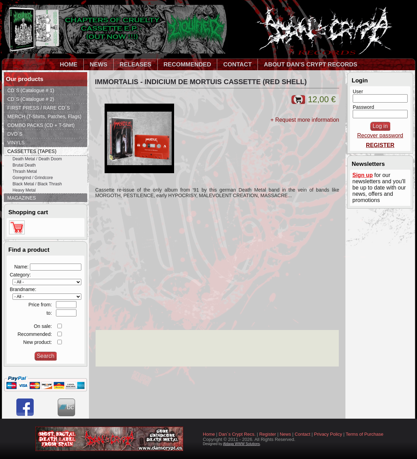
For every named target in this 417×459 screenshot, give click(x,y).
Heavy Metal (24, 190)
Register (267, 434)
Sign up (362, 175)
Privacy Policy (328, 434)
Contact (302, 434)
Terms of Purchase (364, 434)
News (285, 434)
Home (209, 434)
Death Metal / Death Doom (37, 158)
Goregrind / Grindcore (33, 177)
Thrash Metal (25, 171)
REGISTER (380, 145)
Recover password (380, 135)
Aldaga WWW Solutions (241, 444)
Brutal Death (24, 165)
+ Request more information (304, 120)
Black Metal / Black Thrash (37, 184)
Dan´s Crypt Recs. (237, 434)
